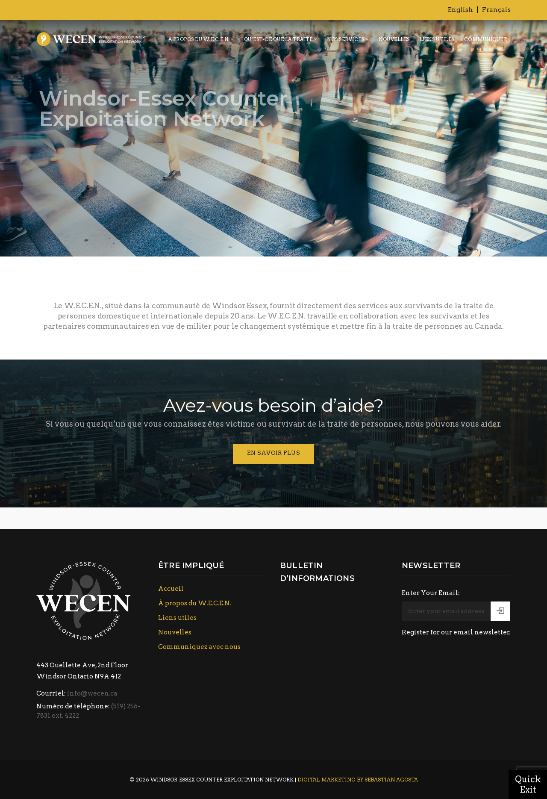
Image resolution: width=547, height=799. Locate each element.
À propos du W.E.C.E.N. (198, 39)
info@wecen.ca (92, 693)
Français (496, 10)
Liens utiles (437, 39)
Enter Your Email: (431, 593)
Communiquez (485, 39)
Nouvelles (394, 39)
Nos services (345, 39)
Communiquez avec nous (199, 647)
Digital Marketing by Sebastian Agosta (357, 779)
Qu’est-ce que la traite (278, 39)
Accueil (171, 589)
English (460, 10)
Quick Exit (528, 784)
